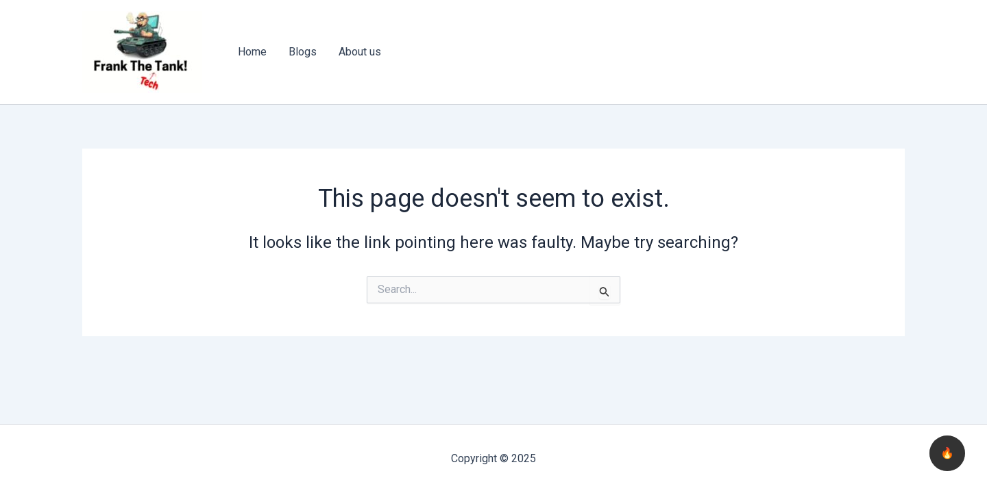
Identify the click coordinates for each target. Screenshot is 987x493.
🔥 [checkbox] (947, 453)
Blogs (303, 51)
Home (252, 51)
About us (360, 51)
